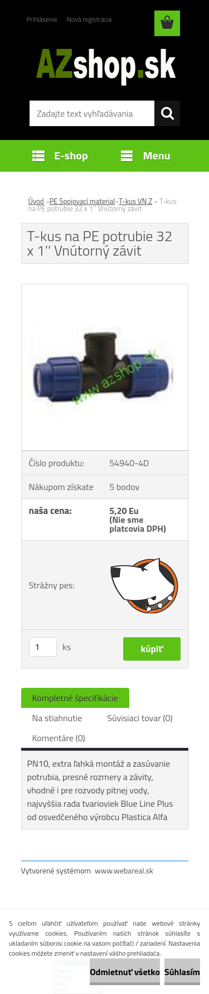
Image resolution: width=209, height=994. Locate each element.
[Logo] (104, 65)
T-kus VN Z (135, 201)
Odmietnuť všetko (125, 971)
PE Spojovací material (82, 201)
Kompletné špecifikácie (75, 698)
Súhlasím (182, 971)
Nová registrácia (89, 19)
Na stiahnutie (57, 718)
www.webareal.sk (124, 870)
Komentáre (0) (58, 738)
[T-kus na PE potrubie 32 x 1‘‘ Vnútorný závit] (105, 289)
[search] (167, 113)
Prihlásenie (42, 19)
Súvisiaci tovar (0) (139, 718)
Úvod (36, 201)
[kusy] (43, 647)
